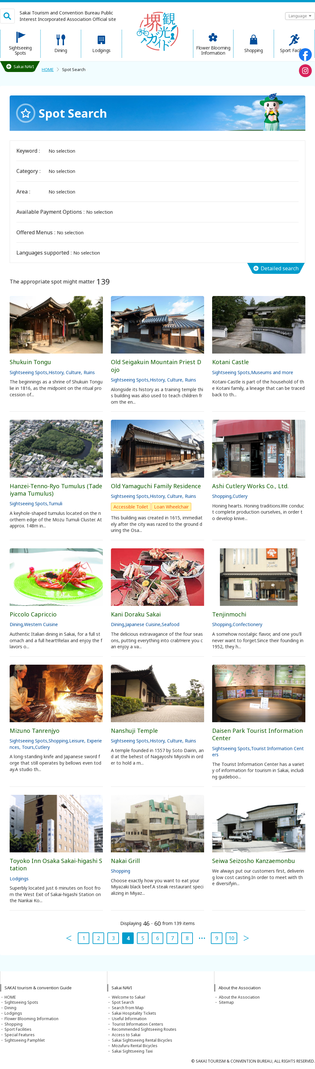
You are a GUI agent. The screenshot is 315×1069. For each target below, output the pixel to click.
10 (231, 938)
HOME (48, 69)
